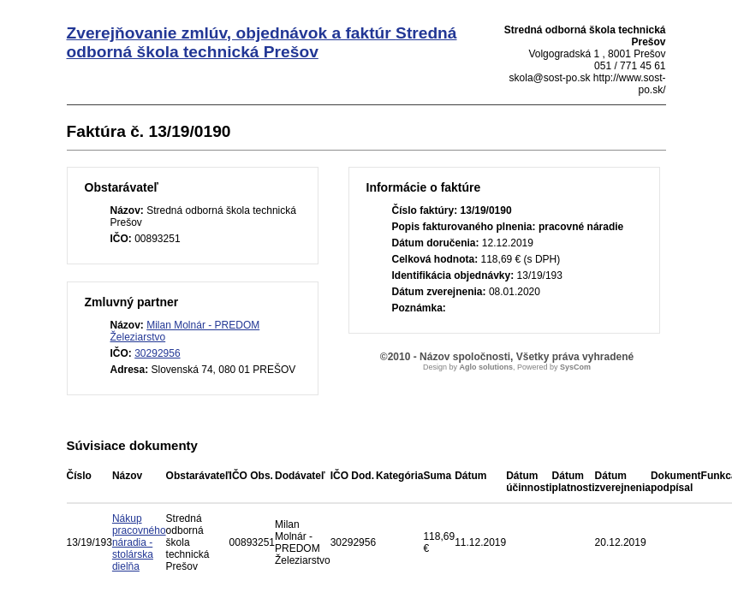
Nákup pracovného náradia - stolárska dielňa (139, 542)
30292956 (157, 353)
